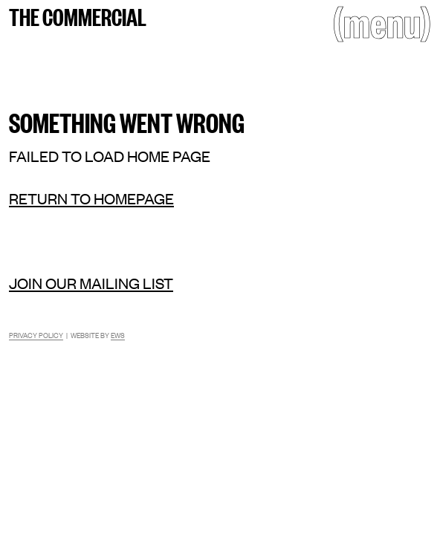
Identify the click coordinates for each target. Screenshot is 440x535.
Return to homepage (91, 198)
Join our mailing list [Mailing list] (91, 283)
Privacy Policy (36, 334)
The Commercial (77, 15)
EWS (118, 334)
